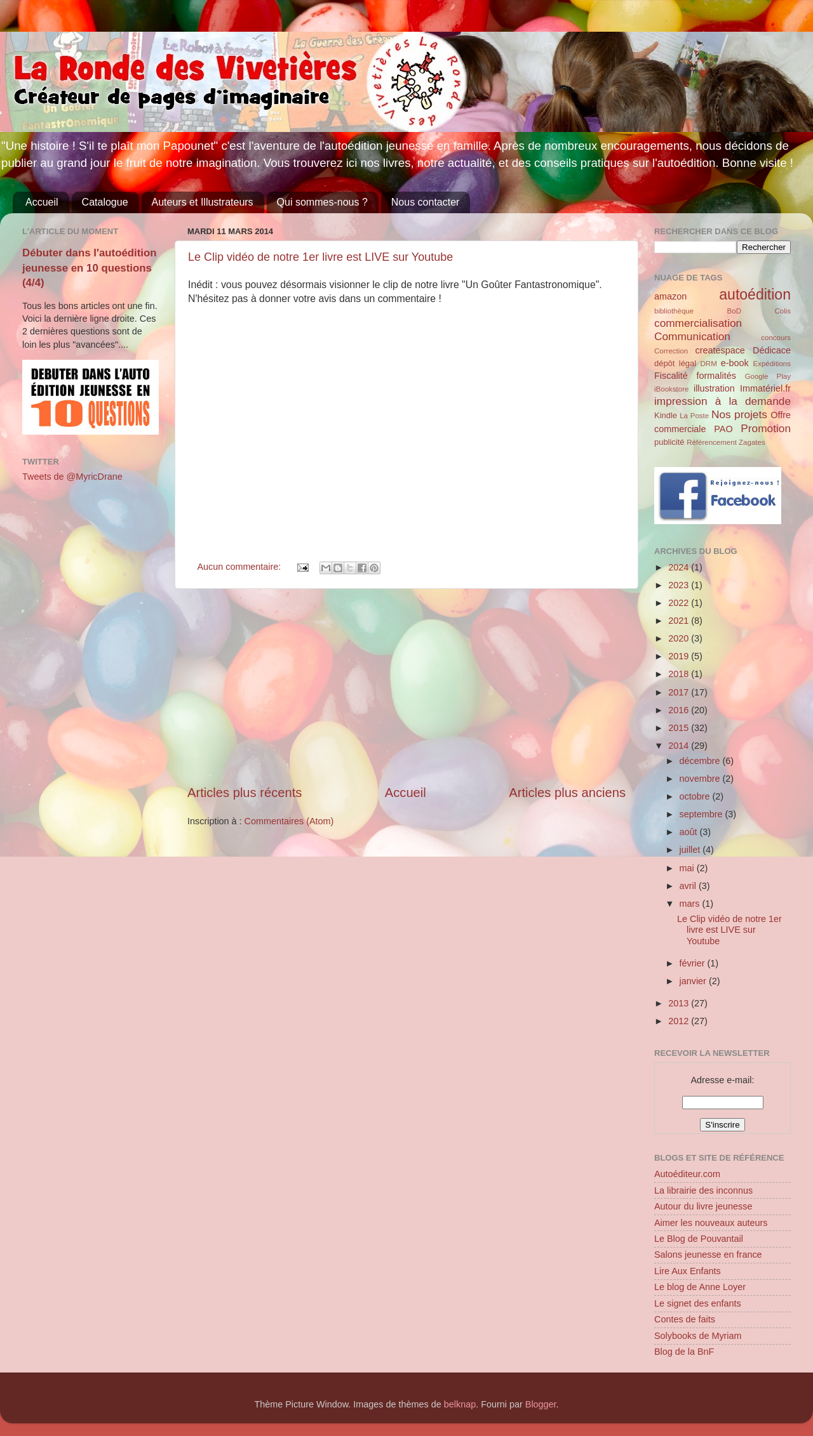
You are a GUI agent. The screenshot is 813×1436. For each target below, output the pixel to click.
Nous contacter (425, 202)
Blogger (540, 1404)
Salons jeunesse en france (708, 1254)
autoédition (755, 294)
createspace (719, 350)
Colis (782, 311)
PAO (723, 429)
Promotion (766, 428)
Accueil (41, 202)
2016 (679, 710)
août (690, 832)
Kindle (665, 415)
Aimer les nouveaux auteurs (710, 1223)
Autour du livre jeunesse (703, 1206)
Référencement (712, 442)
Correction (671, 351)
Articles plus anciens (567, 793)
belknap (460, 1404)
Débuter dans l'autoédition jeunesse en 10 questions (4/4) (89, 268)
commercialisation (698, 323)
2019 (679, 656)
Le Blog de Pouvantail (698, 1239)
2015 (679, 728)
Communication (692, 336)
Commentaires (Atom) (289, 821)
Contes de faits (684, 1319)
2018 (679, 674)
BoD (734, 311)
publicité (669, 442)
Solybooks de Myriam (698, 1336)
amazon (670, 296)
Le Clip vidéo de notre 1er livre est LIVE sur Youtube (320, 257)
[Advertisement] (406, 686)
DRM (709, 363)
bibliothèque (674, 311)
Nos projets (739, 414)
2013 (679, 1003)
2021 (679, 621)
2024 (679, 567)
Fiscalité (671, 376)
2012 (679, 1021)
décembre (701, 761)
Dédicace (772, 350)
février (694, 963)
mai (688, 868)
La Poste (694, 415)
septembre (702, 814)
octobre (696, 796)
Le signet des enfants (697, 1303)
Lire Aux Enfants (687, 1271)
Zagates (752, 442)
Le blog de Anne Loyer (700, 1287)
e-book (735, 363)
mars (691, 904)
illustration (714, 388)
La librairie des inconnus (703, 1190)
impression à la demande (722, 401)
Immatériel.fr (765, 388)
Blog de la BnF (684, 1352)
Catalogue (105, 202)
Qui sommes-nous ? (322, 202)
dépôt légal (675, 363)
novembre (701, 779)
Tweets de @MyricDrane (72, 476)
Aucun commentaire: (240, 567)
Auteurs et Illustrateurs (202, 202)
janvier (694, 981)
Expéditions (772, 363)
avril (689, 886)
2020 (679, 638)
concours (776, 337)
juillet (691, 850)
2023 (679, 585)
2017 (679, 692)
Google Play (768, 376)
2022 (679, 603)
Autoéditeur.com (687, 1174)
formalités (716, 376)
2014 (679, 746)
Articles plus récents (244, 793)
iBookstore (671, 389)
